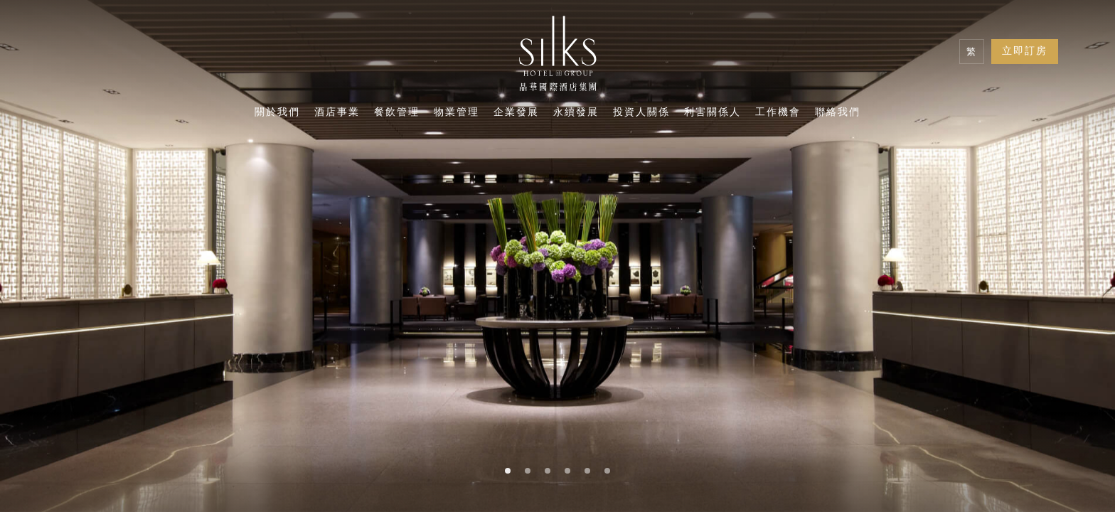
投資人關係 (641, 113)
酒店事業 (337, 113)
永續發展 (576, 113)
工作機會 (778, 113)
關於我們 (277, 113)
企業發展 (516, 113)
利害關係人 (712, 113)
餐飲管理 (397, 113)
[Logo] (557, 57)
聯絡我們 (837, 113)
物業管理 (456, 113)
